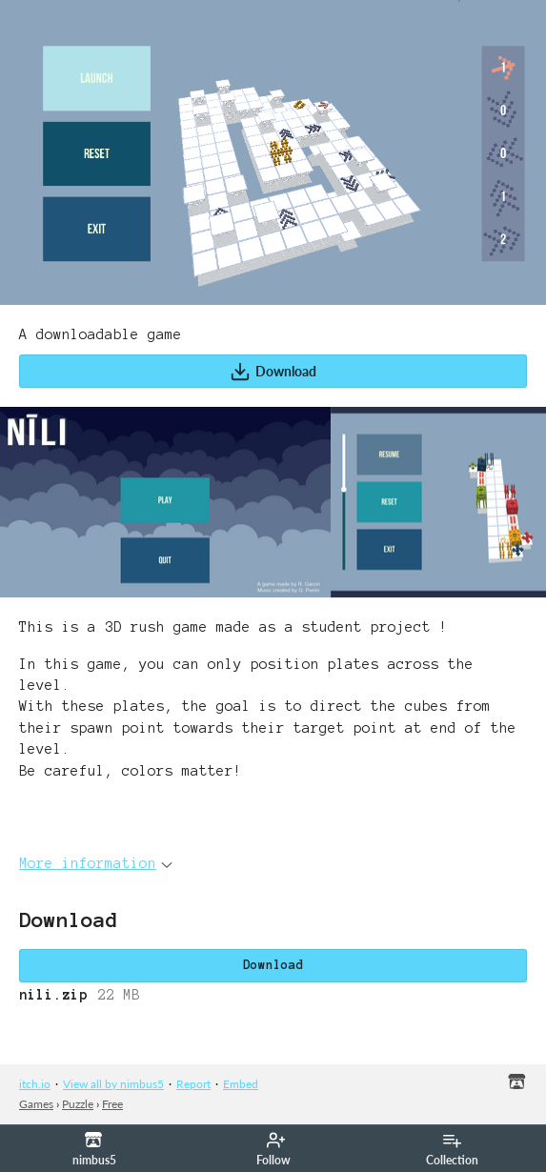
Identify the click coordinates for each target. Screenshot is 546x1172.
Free (112, 1104)
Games (36, 1104)
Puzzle (77, 1104)
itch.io (35, 1084)
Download (273, 371)
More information (95, 863)
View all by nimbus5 (113, 1084)
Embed (240, 1084)
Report (193, 1084)
